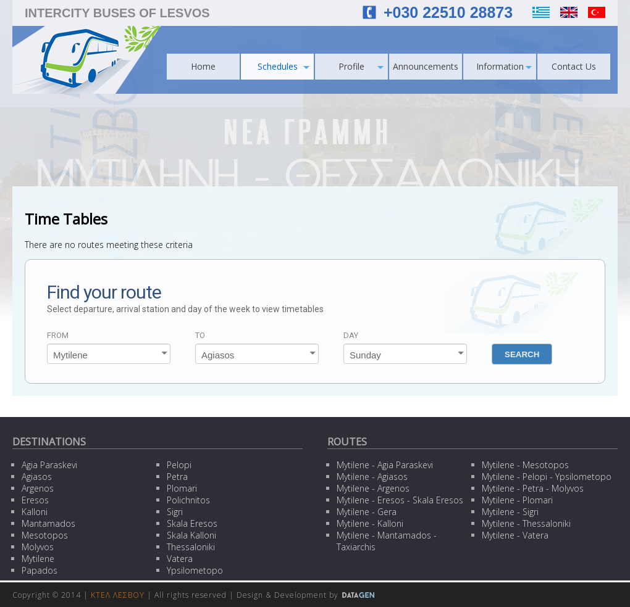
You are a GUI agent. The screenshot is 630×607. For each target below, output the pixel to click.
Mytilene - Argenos (373, 488)
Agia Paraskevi (49, 465)
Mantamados (48, 523)
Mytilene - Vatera (515, 535)
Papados (39, 570)
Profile (361, 66)
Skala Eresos (192, 523)
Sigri (175, 512)
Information (504, 66)
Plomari (182, 488)
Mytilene (38, 558)
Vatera (180, 558)
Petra (177, 476)
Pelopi (179, 465)
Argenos (38, 488)
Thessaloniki (191, 547)
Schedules (284, 66)
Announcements (425, 66)
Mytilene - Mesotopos (525, 465)
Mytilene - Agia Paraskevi (385, 465)
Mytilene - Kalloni (370, 523)
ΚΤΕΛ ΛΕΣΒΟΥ (118, 595)
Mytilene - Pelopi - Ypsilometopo (546, 476)
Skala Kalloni (191, 535)
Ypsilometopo (195, 570)
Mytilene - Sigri (510, 512)
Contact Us (574, 66)
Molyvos (38, 547)
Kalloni (35, 512)
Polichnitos (188, 500)
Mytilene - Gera (367, 512)
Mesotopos (45, 535)
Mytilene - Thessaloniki (526, 523)
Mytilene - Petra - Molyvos (533, 488)
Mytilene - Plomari (517, 500)
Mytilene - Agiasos (372, 476)
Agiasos (37, 476)
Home (203, 66)
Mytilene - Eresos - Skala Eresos (400, 500)
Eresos (35, 500)
